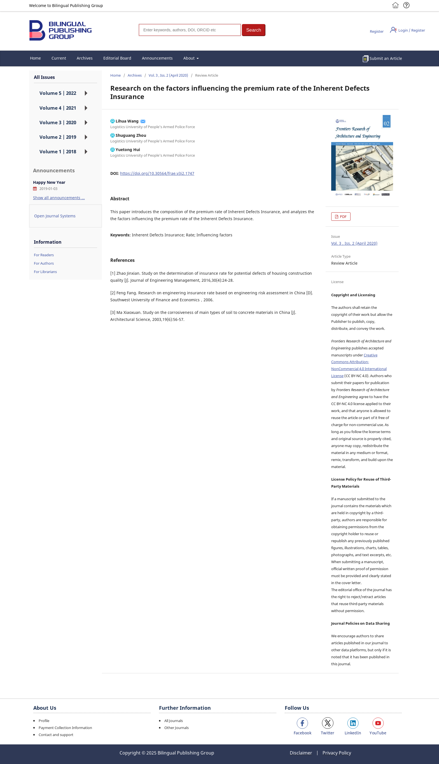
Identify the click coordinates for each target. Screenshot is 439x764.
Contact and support (56, 734)
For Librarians (45, 271)
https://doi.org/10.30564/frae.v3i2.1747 (157, 173)
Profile (44, 720)
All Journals (173, 720)
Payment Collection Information (65, 727)
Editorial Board (117, 58)
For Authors (44, 263)
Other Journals (176, 727)
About (189, 58)
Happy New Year (49, 182)
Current (59, 58)
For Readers (44, 254)
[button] (253, 30)
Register (377, 31)
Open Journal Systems (55, 215)
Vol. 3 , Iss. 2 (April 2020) (168, 75)
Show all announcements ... (59, 197)
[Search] (190, 30)
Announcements (157, 58)
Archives (85, 58)
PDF (343, 216)
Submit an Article (386, 58)
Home (35, 58)
